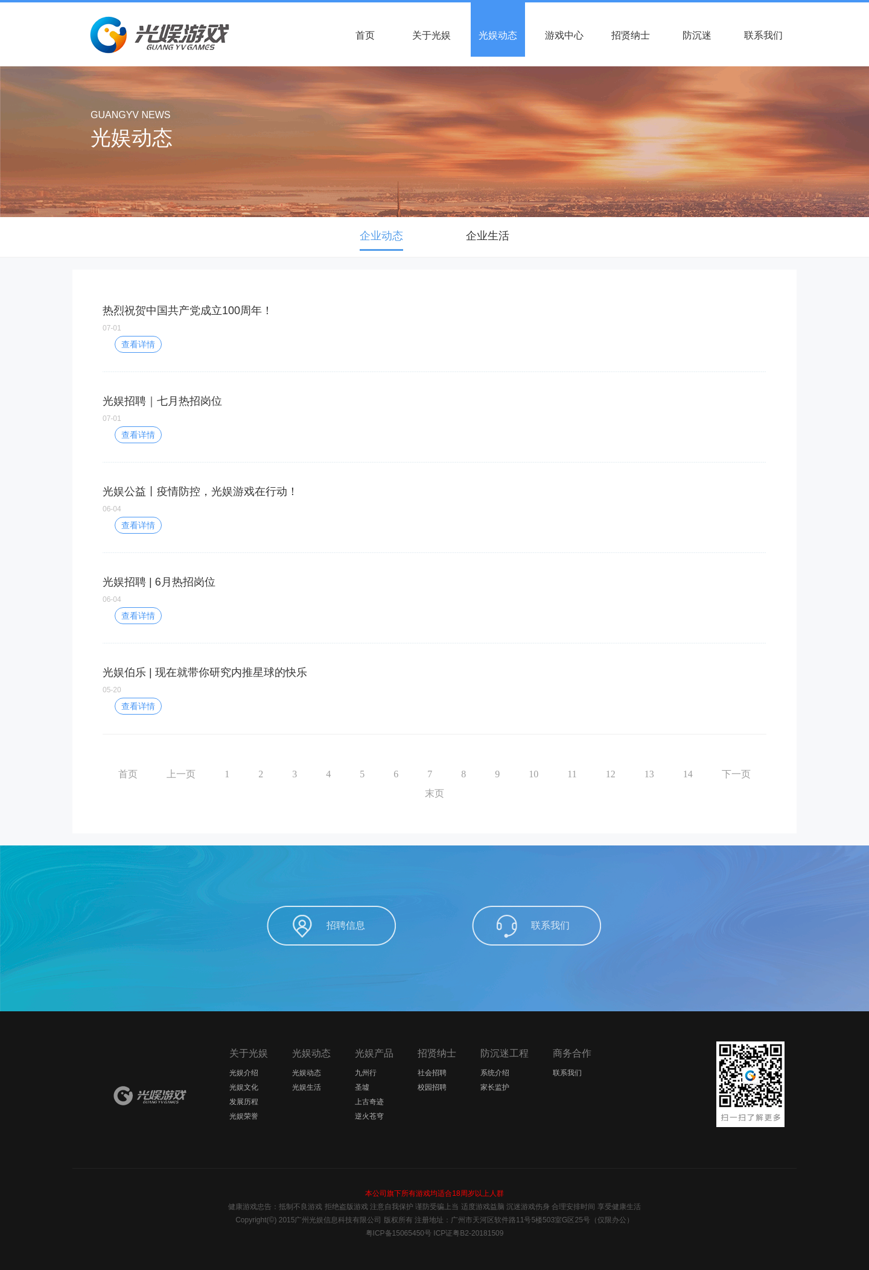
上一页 (181, 774)
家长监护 (494, 1087)
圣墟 (362, 1087)
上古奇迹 (369, 1102)
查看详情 (138, 344)
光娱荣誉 (243, 1116)
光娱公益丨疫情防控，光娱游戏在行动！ (200, 491)
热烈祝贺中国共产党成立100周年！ (188, 311)
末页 (434, 793)
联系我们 (763, 35)
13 (649, 774)
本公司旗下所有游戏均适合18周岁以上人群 (434, 1193)
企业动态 (381, 236)
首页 (365, 35)
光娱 (150, 1095)
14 (688, 774)
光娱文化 (243, 1087)
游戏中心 (564, 35)
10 (533, 774)
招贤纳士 (630, 35)
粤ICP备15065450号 (398, 1233)
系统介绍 (494, 1073)
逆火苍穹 (369, 1116)
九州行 (366, 1073)
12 (611, 774)
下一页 (736, 774)
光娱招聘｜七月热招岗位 (162, 401)
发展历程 (243, 1102)
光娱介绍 (243, 1073)
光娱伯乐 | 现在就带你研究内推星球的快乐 (205, 672)
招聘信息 (345, 925)
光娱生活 (306, 1087)
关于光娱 (431, 35)
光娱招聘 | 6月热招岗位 (159, 582)
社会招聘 (432, 1073)
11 (571, 774)
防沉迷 (697, 35)
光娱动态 (498, 35)
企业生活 (487, 236)
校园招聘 (432, 1087)
